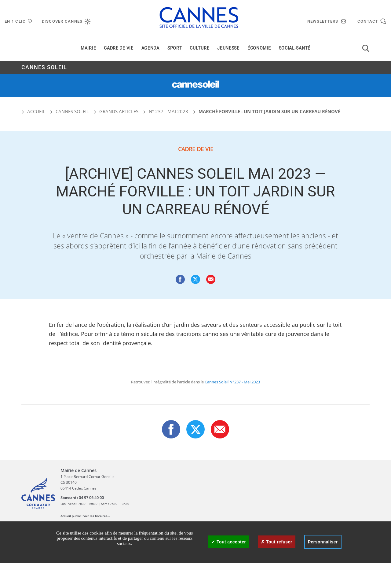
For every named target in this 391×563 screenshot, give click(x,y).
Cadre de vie (118, 48)
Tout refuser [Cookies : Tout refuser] (276, 541)
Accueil (33, 111)
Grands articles (118, 111)
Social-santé (294, 48)
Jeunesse (228, 48)
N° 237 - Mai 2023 (168, 111)
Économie (259, 48)
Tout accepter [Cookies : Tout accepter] (228, 541)
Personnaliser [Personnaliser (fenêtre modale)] (323, 541)
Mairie (88, 48)
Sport (174, 48)
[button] (211, 279)
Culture (199, 48)
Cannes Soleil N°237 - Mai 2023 (232, 382)
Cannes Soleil (44, 68)
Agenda (150, 48)
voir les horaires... (96, 516)
